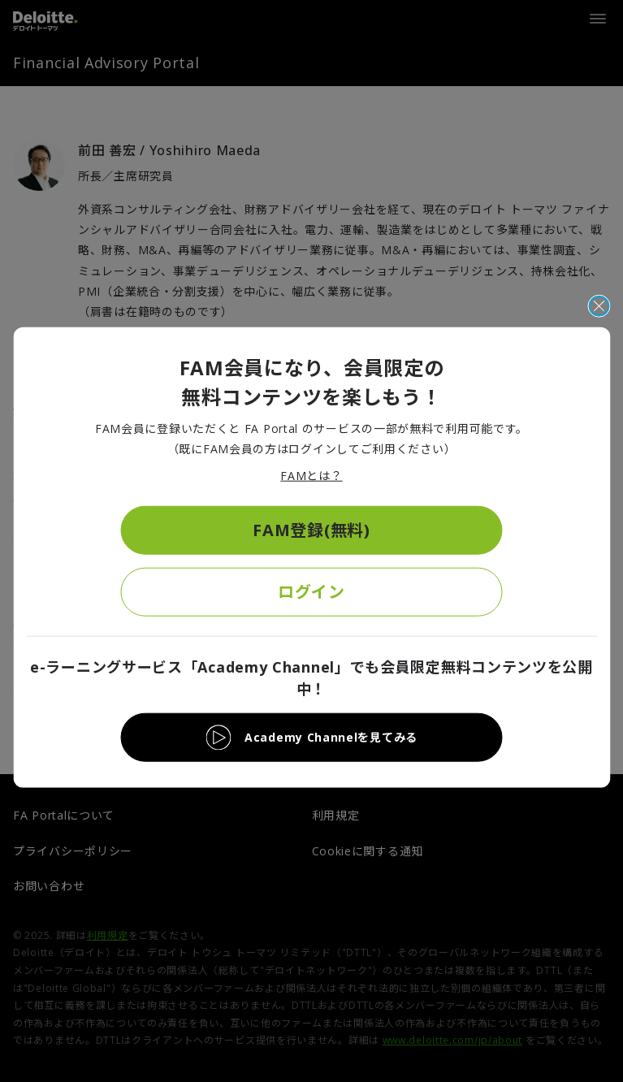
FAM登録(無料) (311, 529)
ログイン (311, 591)
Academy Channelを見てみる (330, 737)
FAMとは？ (311, 475)
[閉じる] (598, 306)
